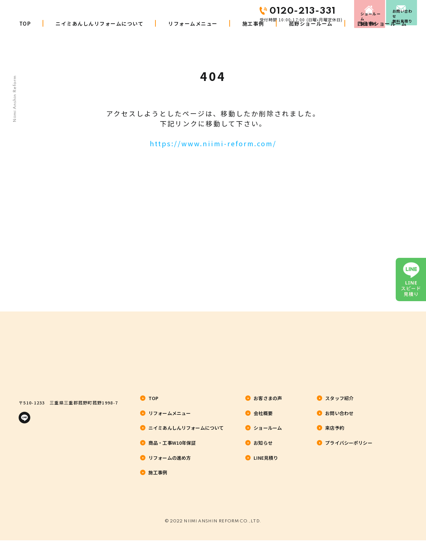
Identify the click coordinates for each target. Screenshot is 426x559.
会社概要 (263, 421)
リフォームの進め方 (169, 465)
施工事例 (253, 35)
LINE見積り (266, 465)
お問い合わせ (396, 11)
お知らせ (263, 450)
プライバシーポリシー (348, 450)
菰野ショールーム (311, 35)
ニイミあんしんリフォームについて (99, 35)
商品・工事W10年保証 (172, 450)
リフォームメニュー (193, 35)
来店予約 (331, 11)
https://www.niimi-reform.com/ (213, 143)
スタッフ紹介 (339, 406)
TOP (25, 35)
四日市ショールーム (382, 35)
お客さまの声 (268, 406)
